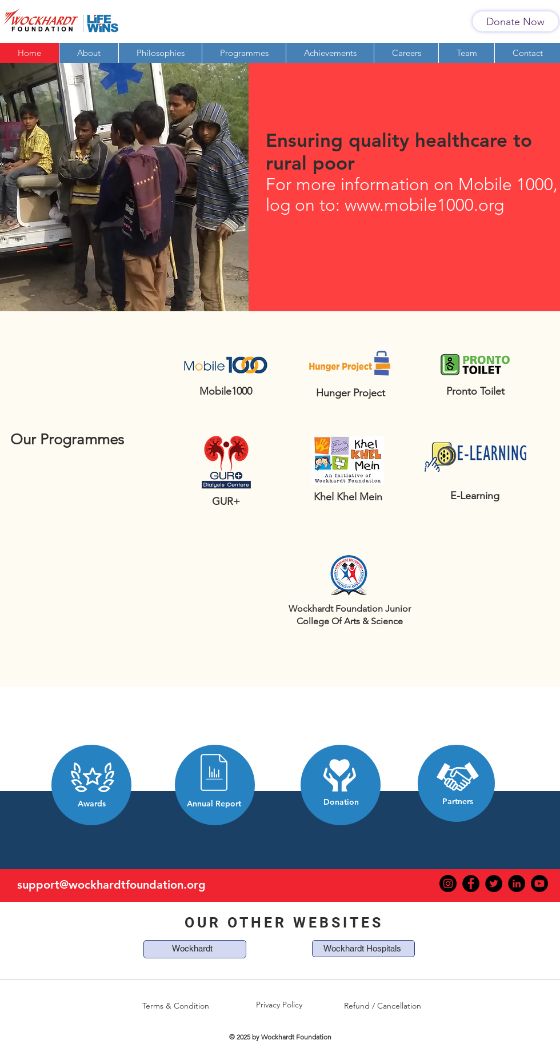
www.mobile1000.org (424, 205)
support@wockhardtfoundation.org (111, 885)
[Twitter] (493, 883)
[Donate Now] (515, 21)
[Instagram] (448, 883)
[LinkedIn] (516, 883)
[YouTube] (539, 883)
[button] (244, 53)
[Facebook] (470, 883)
